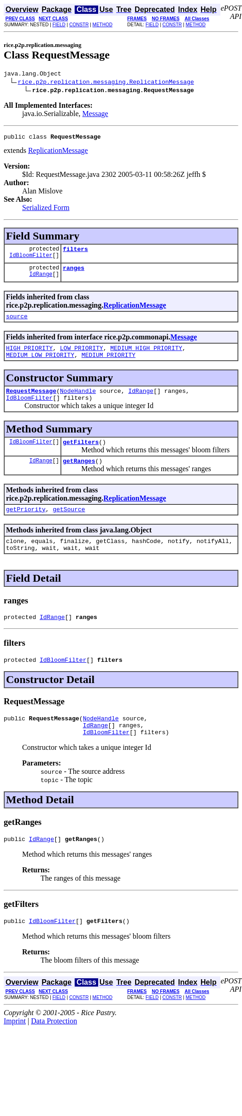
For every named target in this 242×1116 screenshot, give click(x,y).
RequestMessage (31, 401)
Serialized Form (46, 210)
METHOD (102, 24)
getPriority (26, 525)
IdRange (40, 281)
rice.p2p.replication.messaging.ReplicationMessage (106, 83)
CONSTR (79, 24)
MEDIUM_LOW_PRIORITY (40, 364)
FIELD (59, 24)
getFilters (81, 455)
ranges (73, 273)
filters (75, 253)
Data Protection (54, 1050)
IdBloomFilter (31, 260)
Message (95, 115)
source (17, 323)
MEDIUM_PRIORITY (109, 364)
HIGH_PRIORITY (29, 356)
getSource (69, 525)
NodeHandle (78, 401)
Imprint (15, 1050)
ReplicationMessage (58, 153)
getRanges (79, 476)
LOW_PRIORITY (81, 356)
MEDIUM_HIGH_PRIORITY (146, 356)
